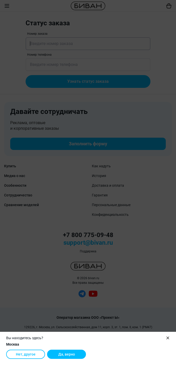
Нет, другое (26, 354)
